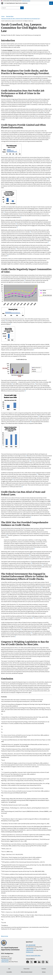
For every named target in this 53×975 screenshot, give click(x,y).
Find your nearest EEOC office (33, 955)
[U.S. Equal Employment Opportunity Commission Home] (23, 3)
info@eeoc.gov (29, 952)
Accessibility (9, 972)
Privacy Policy (26, 968)
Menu (51, 3)
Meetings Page (9, 16)
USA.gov (44, 972)
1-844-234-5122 (4, 961)
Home (2, 16)
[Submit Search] (22, 7)
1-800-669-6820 (4, 960)
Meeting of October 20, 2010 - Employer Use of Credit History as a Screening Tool (20, 18)
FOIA (9, 968)
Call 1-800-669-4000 (30, 945)
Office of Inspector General (26, 972)
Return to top (4, 936)
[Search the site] (11, 7)
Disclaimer (44, 968)
